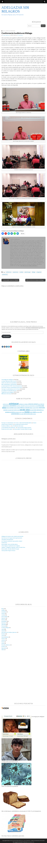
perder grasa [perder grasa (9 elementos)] (17, 410)
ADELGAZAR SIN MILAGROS (15, 9)
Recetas (3, 634)
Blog (4, 30)
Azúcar (3, 613)
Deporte (3, 618)
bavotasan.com (30, 842)
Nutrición (3, 623)
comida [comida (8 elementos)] (36, 405)
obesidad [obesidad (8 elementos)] (10, 410)
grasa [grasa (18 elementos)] (11, 407)
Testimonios (4, 542)
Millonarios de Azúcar (6, 393)
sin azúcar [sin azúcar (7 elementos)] (38, 412)
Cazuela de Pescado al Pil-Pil (21, 424)
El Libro (34, 422)
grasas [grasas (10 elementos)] (15, 407)
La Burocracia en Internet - (7, 424)
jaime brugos (28, 272)
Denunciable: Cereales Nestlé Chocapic (23, 429)
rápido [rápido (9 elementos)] (31, 412)
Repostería (3, 648)
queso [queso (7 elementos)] (23, 412)
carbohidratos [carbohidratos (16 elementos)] (12, 405)
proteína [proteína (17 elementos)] (12, 412)
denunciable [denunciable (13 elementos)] (41, 405)
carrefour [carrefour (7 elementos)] (19, 405)
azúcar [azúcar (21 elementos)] (36, 404)
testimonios (5, 274)
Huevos (3, 638)
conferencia (8, 272)
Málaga (33, 272)
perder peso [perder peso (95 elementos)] (25, 409)
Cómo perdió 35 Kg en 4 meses (24, 427)
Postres (3, 646)
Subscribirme (6, 336)
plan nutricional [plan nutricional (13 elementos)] (37, 410)
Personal (12, 30)
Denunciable (4, 616)
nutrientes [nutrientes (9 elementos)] (5, 410)
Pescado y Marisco (5, 645)
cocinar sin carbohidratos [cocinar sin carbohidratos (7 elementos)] (30, 405)
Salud (2, 629)
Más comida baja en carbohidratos (9, 384)
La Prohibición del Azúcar (17, 426)
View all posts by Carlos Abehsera (29, 265)
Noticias (8, 30)
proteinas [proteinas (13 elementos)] (7, 412)
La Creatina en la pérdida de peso (9, 390)
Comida (3, 615)
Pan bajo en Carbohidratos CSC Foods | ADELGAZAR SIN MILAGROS (16, 422)
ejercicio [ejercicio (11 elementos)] (8, 407)
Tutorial (3, 630)
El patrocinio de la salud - (7, 429)
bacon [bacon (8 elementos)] (39, 404)
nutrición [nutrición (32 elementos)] (42, 407)
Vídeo (2, 649)
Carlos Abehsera (6, 35)
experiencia (15, 272)
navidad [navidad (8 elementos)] (34, 407)
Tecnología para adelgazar (7, 379)
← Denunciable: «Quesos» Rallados (10, 280)
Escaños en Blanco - (5, 426)
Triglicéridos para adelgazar (7, 392)
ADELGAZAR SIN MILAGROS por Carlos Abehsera (20, 840)
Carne (2, 635)
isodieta (21, 272)
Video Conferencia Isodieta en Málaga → (35, 280)
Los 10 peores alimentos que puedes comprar (11, 541)
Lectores (3, 640)
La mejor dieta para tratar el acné (8, 381)
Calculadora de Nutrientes (7, 539)
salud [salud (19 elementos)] (34, 412)
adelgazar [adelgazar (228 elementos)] (14, 403)
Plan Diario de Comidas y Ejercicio (8, 632)
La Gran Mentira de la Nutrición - (8, 427)
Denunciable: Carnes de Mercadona (9, 544)
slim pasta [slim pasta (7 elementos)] (21, 413)
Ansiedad (3, 612)
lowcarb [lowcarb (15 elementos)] (27, 407)
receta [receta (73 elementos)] (26, 412)
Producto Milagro (5, 627)
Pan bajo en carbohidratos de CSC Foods (10, 389)
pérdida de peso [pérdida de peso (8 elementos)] (18, 412)
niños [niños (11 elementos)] (37, 407)
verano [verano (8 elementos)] (34, 413)
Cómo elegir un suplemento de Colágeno (10, 545)
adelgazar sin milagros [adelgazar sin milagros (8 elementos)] (23, 404)
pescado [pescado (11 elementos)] (32, 410)
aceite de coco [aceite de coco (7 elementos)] (6, 404)
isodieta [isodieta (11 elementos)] (18, 407)
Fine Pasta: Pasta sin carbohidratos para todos (11, 387)
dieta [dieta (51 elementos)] (4, 407)
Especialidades (4, 637)
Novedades (4, 621)
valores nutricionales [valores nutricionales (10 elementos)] (28, 414)
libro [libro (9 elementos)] (24, 407)
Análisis (3, 610)
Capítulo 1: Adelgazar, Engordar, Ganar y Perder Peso (13, 547)
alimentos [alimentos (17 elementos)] (31, 404)
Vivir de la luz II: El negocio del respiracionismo (11, 538)
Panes (2, 641)
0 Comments (20, 35)
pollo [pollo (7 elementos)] (43, 410)
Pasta (2, 643)
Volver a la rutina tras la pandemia (9, 382)
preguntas (39, 272)
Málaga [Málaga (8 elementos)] (31, 407)
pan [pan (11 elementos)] (13, 410)
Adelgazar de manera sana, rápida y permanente (12, 536)
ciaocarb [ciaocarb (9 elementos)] (23, 405)
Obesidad (3, 624)
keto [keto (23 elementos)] (21, 407)
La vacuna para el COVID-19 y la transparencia (11, 386)
